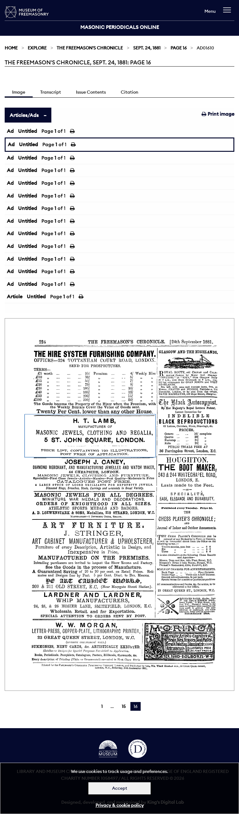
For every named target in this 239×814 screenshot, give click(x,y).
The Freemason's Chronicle (90, 48)
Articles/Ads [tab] (24, 115)
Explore (37, 48)
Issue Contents (91, 92)
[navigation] (228, 12)
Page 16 (179, 48)
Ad (10, 131)
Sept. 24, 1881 (147, 48)
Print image (218, 114)
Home (11, 48)
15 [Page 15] (124, 706)
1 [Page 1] (102, 706)
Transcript (50, 92)
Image (18, 92)
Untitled (27, 131)
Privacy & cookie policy (120, 805)
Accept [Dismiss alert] (119, 788)
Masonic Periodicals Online (119, 27)
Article (14, 296)
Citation (129, 92)
